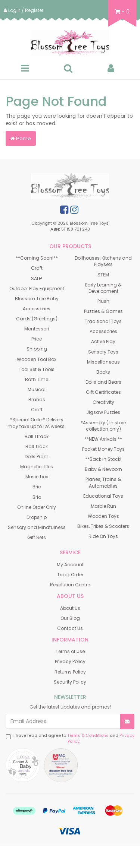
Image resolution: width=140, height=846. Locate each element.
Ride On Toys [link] (103, 536)
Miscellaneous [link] (103, 362)
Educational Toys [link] (103, 496)
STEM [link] (103, 275)
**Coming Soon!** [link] (37, 258)
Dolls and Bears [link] (103, 382)
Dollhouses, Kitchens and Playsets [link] (103, 261)
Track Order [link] (70, 574)
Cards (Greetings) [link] (36, 319)
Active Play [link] (103, 341)
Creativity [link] (103, 402)
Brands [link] (36, 399)
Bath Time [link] (36, 379)
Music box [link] (36, 476)
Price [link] (36, 339)
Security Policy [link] (70, 682)
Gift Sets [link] (36, 537)
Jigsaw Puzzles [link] (103, 412)
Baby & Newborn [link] (103, 469)
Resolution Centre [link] (70, 585)
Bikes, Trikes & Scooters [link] (103, 526)
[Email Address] (63, 721)
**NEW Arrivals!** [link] (103, 439)
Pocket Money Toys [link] (103, 449)
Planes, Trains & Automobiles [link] (103, 482)
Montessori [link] (36, 329)
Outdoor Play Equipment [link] (36, 288)
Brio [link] (36, 487)
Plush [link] (103, 301)
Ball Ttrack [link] (37, 436)
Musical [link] (37, 389)
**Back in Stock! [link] (103, 459)
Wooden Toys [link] (103, 516)
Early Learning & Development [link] (103, 288)
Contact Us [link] (70, 628)
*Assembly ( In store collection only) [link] (103, 425)
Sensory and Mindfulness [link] (37, 527)
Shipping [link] (37, 349)
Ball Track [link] (36, 446)
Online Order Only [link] (36, 507)
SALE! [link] (36, 278)
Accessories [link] (36, 308)
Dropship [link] (37, 517)
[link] (64, 209)
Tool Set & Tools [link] (37, 369)
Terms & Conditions (88, 735)
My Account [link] (70, 564)
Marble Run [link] (103, 506)
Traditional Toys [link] (103, 321)
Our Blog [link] (70, 618)
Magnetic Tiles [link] (36, 466)
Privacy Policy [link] (70, 661)
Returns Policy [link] (70, 672)
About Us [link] (70, 608)
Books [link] (103, 372)
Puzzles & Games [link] (103, 311)
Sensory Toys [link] (103, 352)
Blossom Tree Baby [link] (37, 298)
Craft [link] (37, 268)
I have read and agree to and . (70, 738)
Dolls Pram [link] (37, 456)
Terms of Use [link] (70, 651)
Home (20, 138)
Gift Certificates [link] (103, 392)
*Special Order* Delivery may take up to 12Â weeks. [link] (36, 422)
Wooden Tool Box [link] (36, 359)
